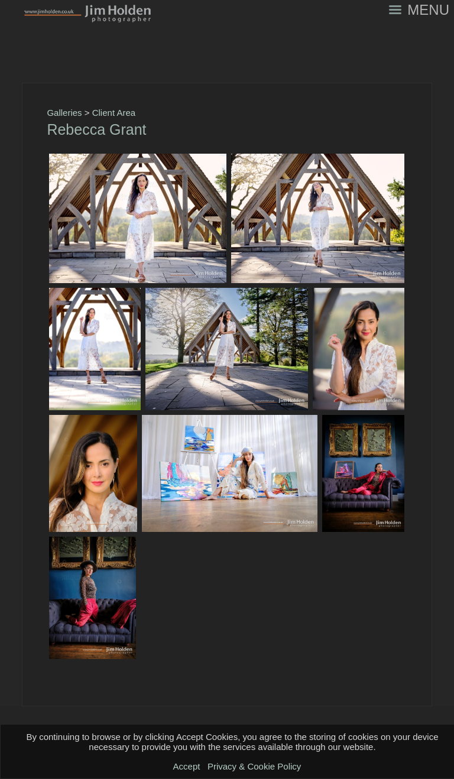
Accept (186, 766)
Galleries (64, 113)
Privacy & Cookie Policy (254, 766)
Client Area (113, 113)
